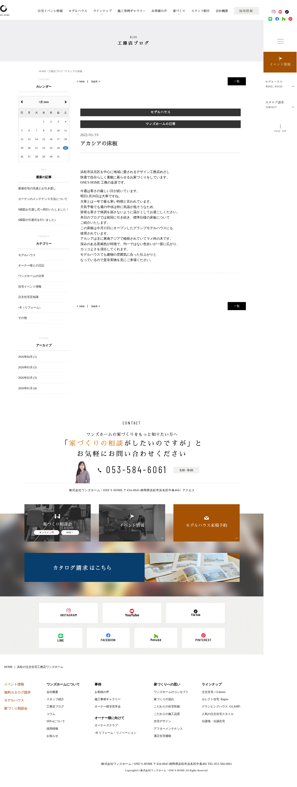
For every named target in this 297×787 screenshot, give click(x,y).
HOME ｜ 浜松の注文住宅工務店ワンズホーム (33, 667)
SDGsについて (56, 721)
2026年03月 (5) (27, 367)
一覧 (237, 81)
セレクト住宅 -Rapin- (215, 699)
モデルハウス (78, 10)
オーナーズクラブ (106, 725)
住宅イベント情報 (50, 10)
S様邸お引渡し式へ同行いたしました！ (43, 209)
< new (81, 81)
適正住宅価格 (162, 735)
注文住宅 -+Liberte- (214, 692)
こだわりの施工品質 (167, 714)
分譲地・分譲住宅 (213, 721)
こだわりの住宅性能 (167, 706)
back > (95, 81)
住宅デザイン (162, 721)
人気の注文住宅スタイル (218, 714)
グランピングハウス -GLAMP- (221, 706)
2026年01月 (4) (27, 388)
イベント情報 (14, 684)
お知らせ (52, 735)
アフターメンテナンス (168, 728)
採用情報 (52, 728)
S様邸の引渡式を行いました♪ (37, 219)
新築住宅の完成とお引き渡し (37, 188)
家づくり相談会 (15, 708)
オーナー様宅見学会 (108, 706)
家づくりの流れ (164, 699)
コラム (51, 714)
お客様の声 (159, 10)
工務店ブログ (55, 706)
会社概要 (222, 10)
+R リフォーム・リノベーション (116, 732)
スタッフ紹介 (200, 10)
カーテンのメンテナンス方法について (42, 199)
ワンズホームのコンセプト (171, 692)
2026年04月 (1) (27, 356)
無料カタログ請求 (17, 692)
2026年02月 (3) (27, 377)
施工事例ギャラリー (131, 10)
